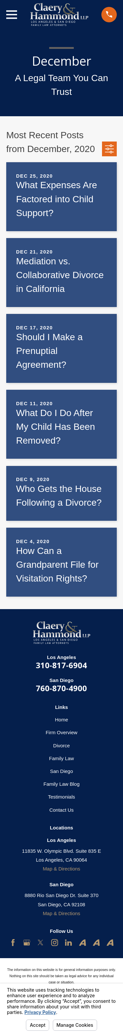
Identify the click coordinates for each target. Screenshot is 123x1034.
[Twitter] (40, 942)
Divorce (61, 745)
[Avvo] (82, 942)
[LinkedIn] (68, 942)
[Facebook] (13, 942)
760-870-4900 (61, 688)
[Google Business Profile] (26, 942)
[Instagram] (54, 942)
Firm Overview (61, 732)
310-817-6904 (61, 665)
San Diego (61, 771)
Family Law (61, 758)
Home (61, 719)
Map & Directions (61, 868)
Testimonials (61, 797)
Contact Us (61, 810)
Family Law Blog (61, 784)
